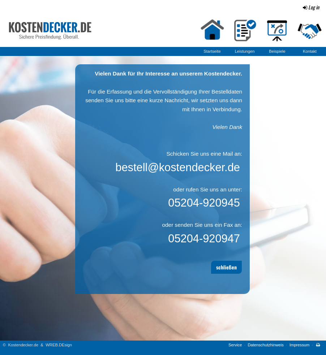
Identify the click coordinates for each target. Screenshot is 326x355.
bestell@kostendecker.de (177, 167)
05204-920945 (204, 202)
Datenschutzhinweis (266, 345)
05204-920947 (204, 238)
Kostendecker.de (23, 345)
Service (235, 345)
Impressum (299, 345)
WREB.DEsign (59, 345)
